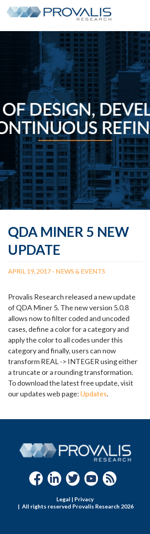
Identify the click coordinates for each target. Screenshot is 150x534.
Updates (93, 393)
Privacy (84, 499)
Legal (63, 499)
